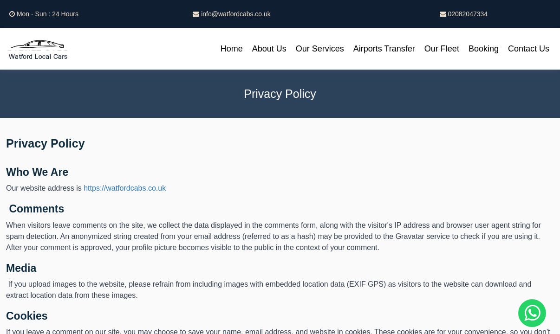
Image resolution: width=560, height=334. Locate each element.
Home (232, 48)
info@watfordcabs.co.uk (232, 14)
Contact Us (528, 48)
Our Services (320, 48)
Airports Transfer (384, 48)
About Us (269, 48)
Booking (484, 48)
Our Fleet (441, 48)
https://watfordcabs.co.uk (125, 188)
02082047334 (464, 14)
